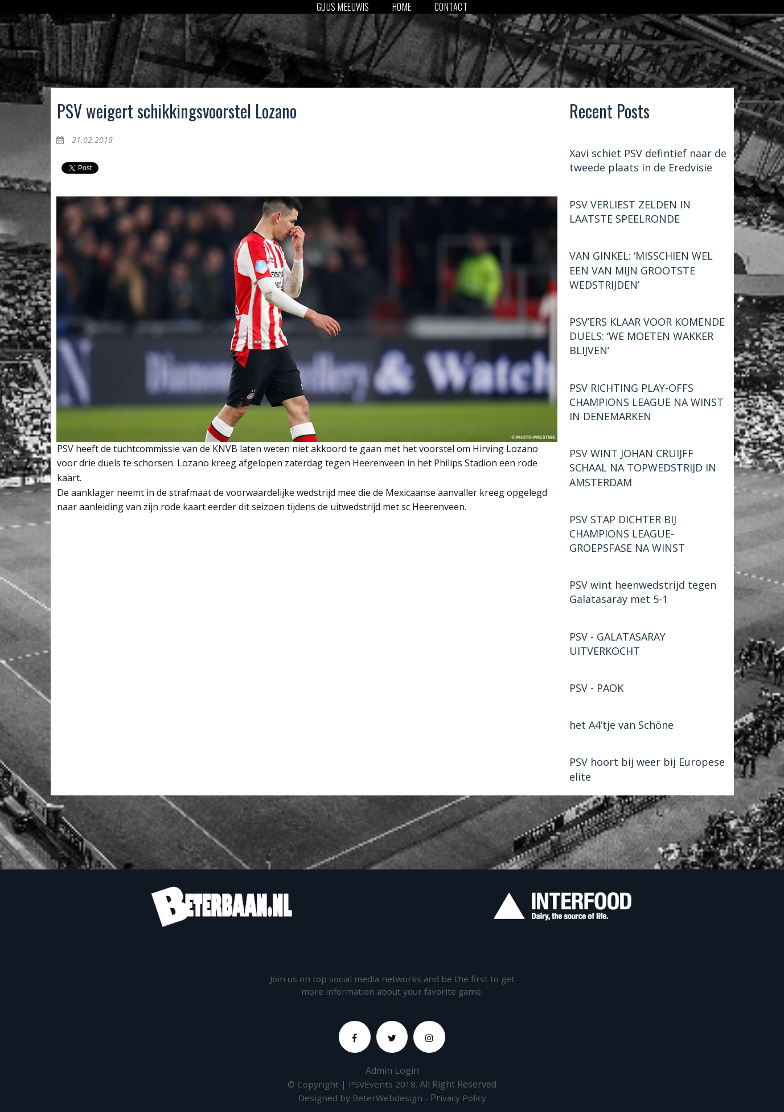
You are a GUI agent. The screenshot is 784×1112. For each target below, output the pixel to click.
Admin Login (392, 1078)
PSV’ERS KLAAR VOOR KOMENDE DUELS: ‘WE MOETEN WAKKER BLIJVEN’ (647, 339)
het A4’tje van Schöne (621, 728)
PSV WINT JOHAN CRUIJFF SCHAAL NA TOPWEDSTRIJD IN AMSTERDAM (642, 470)
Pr (435, 1105)
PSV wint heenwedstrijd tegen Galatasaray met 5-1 (642, 595)
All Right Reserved (459, 1091)
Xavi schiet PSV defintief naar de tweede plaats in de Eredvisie (647, 163)
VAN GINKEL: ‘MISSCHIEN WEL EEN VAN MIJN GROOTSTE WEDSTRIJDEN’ (641, 273)
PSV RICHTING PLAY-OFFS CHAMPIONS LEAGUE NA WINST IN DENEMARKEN (646, 405)
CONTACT (451, 7)
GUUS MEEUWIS (343, 7)
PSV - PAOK (596, 690)
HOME (402, 7)
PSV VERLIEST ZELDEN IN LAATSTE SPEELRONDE (630, 214)
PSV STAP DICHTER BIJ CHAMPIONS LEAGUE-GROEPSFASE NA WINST (627, 536)
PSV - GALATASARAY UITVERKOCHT (617, 646)
